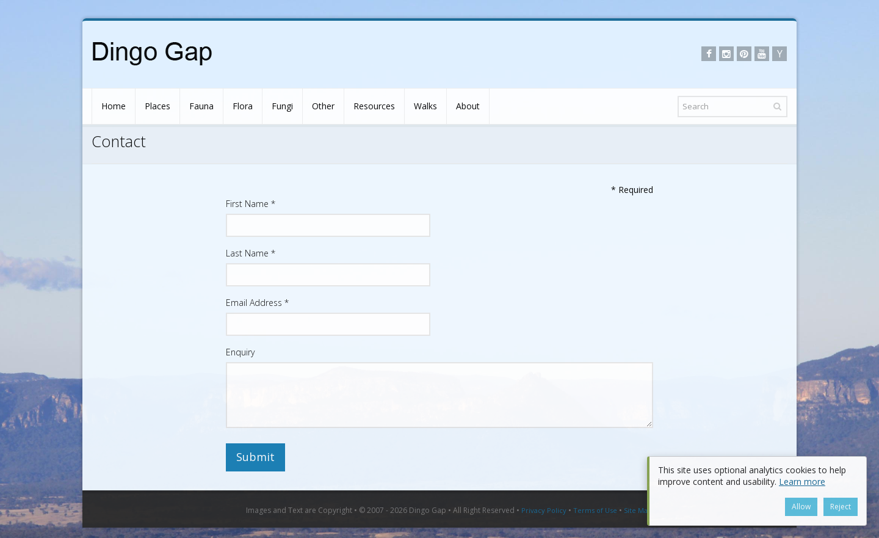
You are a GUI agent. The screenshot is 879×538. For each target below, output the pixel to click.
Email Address (257, 302)
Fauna (201, 106)
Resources (374, 106)
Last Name (250, 253)
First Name (250, 203)
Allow (801, 506)
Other (323, 106)
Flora (243, 106)
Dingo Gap (427, 510)
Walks (425, 106)
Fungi (282, 106)
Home (113, 106)
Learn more (802, 481)
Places (157, 106)
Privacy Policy (543, 510)
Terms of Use (595, 510)
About (468, 106)
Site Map (638, 510)
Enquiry (240, 352)
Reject (840, 506)
